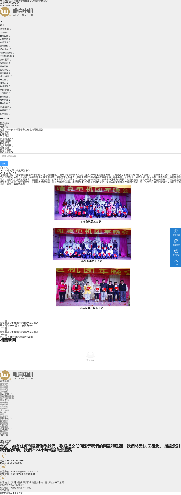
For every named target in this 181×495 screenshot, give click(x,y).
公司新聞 (4, 131)
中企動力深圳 (16, 487)
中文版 (3, 125)
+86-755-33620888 (9, 3)
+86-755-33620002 (9, 5)
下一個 (3, 327)
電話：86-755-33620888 (12, 460)
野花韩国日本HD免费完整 (11, 493)
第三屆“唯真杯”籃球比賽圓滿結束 (16, 325)
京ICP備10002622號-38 (12, 484)
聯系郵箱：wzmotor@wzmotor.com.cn (19, 471)
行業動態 (4, 134)
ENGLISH (4, 118)
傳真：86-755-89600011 (12, 463)
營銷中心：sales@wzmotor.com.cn (17, 473)
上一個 (3, 321)
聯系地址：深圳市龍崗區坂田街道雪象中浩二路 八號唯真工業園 (32, 482)
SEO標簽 (27, 487)
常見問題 (4, 136)
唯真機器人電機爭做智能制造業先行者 (19, 323)
